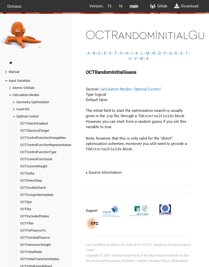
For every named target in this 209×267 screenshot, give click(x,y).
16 (120, 6)
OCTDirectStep (31, 180)
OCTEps (26, 202)
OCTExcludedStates (34, 216)
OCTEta (25, 209)
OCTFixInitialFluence (35, 237)
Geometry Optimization (32, 102)
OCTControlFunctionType (38, 152)
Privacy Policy (159, 261)
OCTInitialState (31, 252)
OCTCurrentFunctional (36, 159)
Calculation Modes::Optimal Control (130, 89)
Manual (14, 72)
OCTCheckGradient (34, 123)
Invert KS (22, 109)
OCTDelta (27, 173)
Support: (92, 210)
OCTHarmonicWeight (35, 245)
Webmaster (179, 261)
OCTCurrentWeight (33, 166)
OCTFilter (27, 223)
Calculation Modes (26, 95)
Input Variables (19, 81)
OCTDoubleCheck (33, 188)
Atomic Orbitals (24, 88)
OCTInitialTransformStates (39, 259)
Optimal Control (27, 116)
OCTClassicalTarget (34, 130)
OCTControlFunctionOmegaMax (43, 138)
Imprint (142, 261)
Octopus (14, 6)
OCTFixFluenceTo (33, 230)
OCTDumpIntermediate (37, 195)
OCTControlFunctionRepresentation (45, 145)
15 (109, 6)
